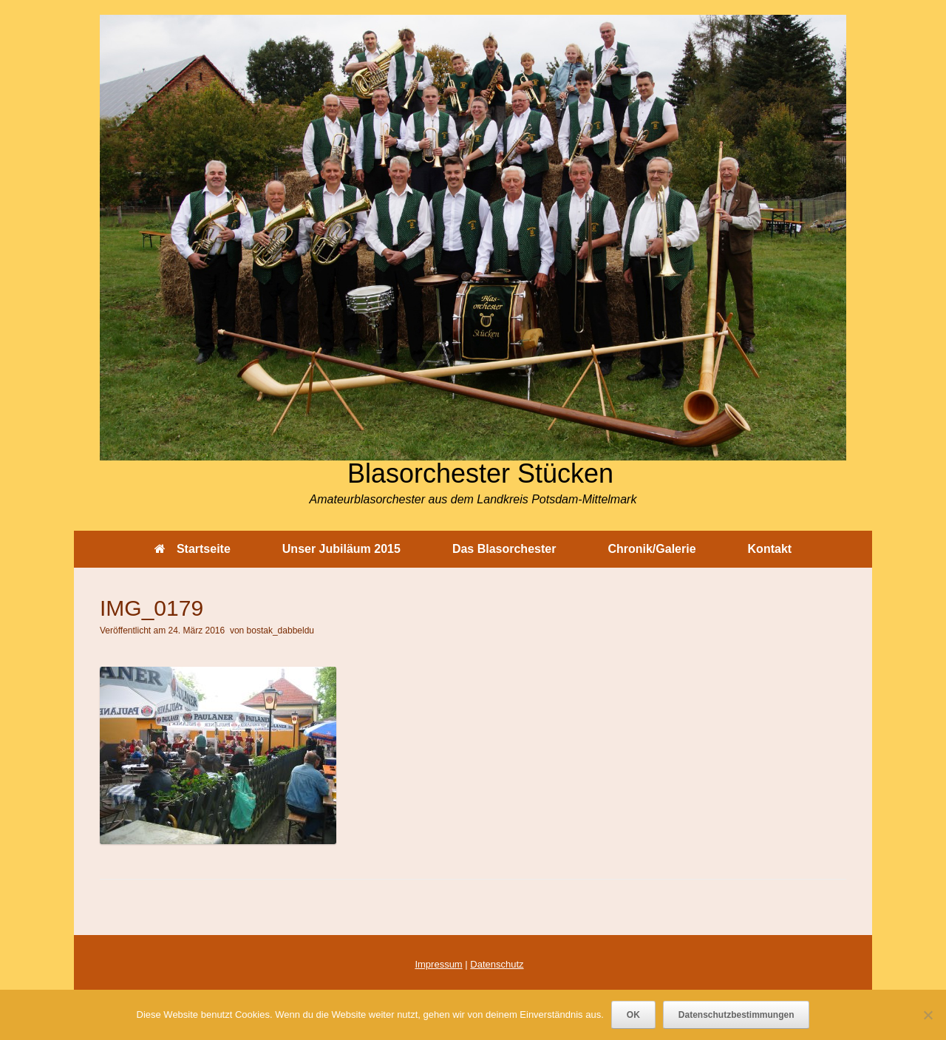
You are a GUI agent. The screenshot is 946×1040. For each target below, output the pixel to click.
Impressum (438, 964)
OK (633, 1015)
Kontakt (770, 549)
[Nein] (927, 1014)
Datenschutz (496, 964)
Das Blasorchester (504, 549)
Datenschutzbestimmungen (736, 1015)
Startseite (192, 549)
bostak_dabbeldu (280, 630)
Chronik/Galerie (651, 549)
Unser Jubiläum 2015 (341, 549)
